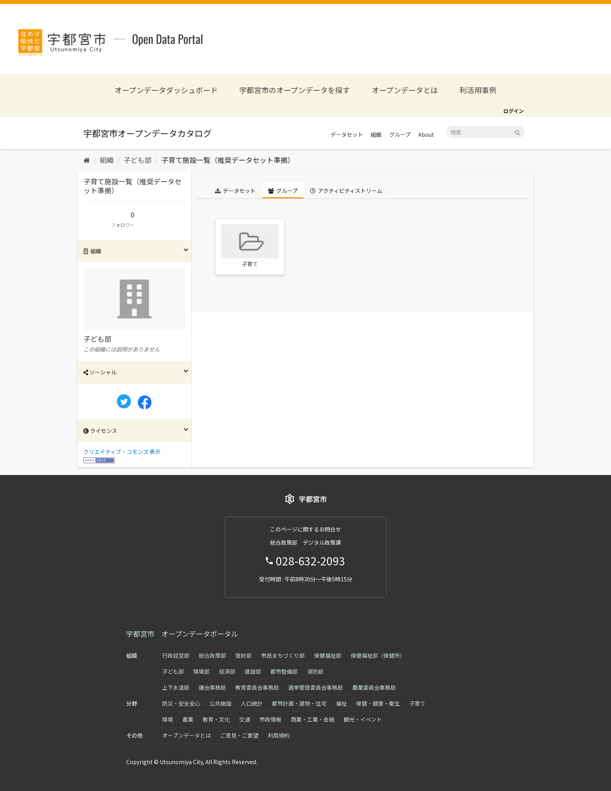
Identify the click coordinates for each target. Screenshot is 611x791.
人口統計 (252, 703)
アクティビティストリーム (346, 190)
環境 (167, 719)
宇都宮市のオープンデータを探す (294, 90)
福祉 (341, 703)
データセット (346, 134)
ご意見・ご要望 (239, 735)
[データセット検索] (485, 132)
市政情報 (270, 719)
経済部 (227, 671)
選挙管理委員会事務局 (315, 687)
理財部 (243, 655)
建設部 (253, 671)
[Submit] (517, 131)
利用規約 (279, 735)
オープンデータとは (405, 90)
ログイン (513, 111)
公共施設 (220, 703)
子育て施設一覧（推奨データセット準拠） (228, 160)
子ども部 (138, 160)
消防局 (315, 671)
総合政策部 (212, 655)
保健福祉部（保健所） (378, 655)
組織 (376, 134)
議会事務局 (212, 687)
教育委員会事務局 (257, 687)
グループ (400, 134)
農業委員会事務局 (374, 687)
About (426, 134)
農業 (187, 719)
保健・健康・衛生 (378, 703)
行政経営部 (175, 655)
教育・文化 (216, 719)
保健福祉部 (327, 655)
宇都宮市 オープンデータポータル (182, 634)
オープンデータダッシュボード (166, 90)
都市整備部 (284, 671)
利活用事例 (477, 90)
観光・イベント (363, 719)
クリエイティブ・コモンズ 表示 (122, 452)
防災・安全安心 (181, 703)
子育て (417, 703)
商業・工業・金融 (312, 719)
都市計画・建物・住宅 (299, 703)
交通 (244, 719)
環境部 (201, 671)
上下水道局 (175, 687)
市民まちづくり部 (283, 655)
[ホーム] (86, 160)
